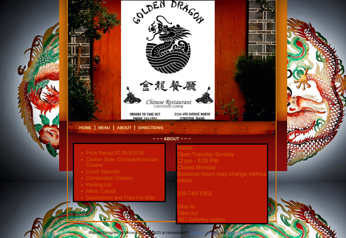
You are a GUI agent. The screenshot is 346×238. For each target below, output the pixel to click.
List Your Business (242, 233)
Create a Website (204, 233)
